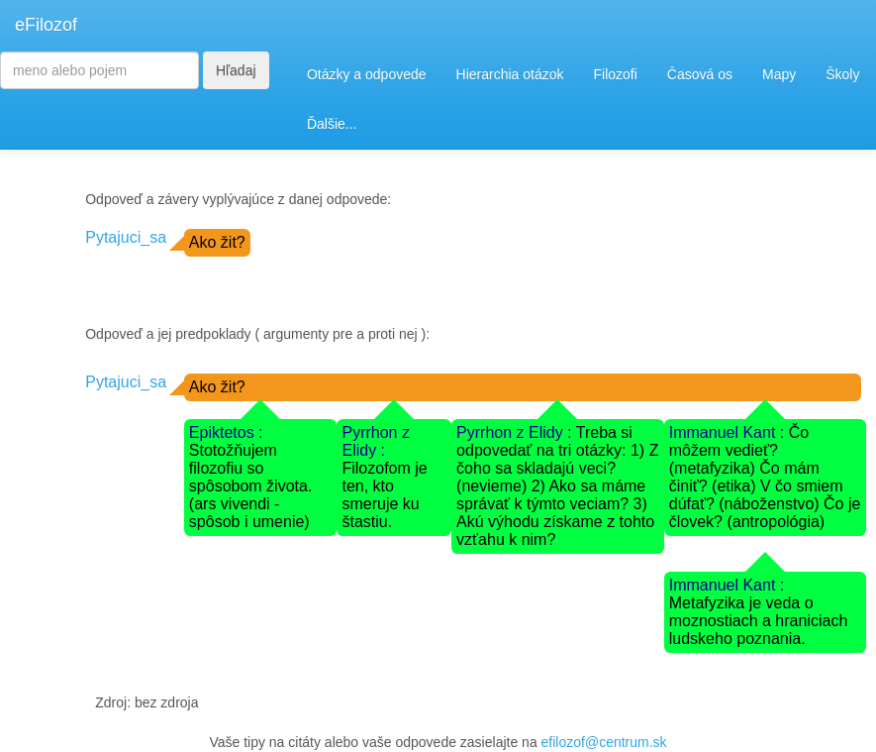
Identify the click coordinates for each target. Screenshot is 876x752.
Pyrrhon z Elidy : (375, 441)
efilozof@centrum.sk (604, 742)
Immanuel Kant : (729, 432)
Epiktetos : (226, 432)
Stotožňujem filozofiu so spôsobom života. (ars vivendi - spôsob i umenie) (251, 486)
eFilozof (46, 25)
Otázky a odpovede (367, 74)
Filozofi (614, 74)
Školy (842, 74)
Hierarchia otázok (510, 74)
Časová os (699, 74)
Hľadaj (236, 70)
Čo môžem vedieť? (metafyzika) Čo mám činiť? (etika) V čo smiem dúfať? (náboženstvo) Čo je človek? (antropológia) (765, 477)
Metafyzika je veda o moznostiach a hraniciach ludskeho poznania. (758, 620)
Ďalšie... (332, 124)
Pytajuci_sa (125, 237)
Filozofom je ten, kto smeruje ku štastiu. (384, 495)
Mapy (779, 74)
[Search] (99, 70)
